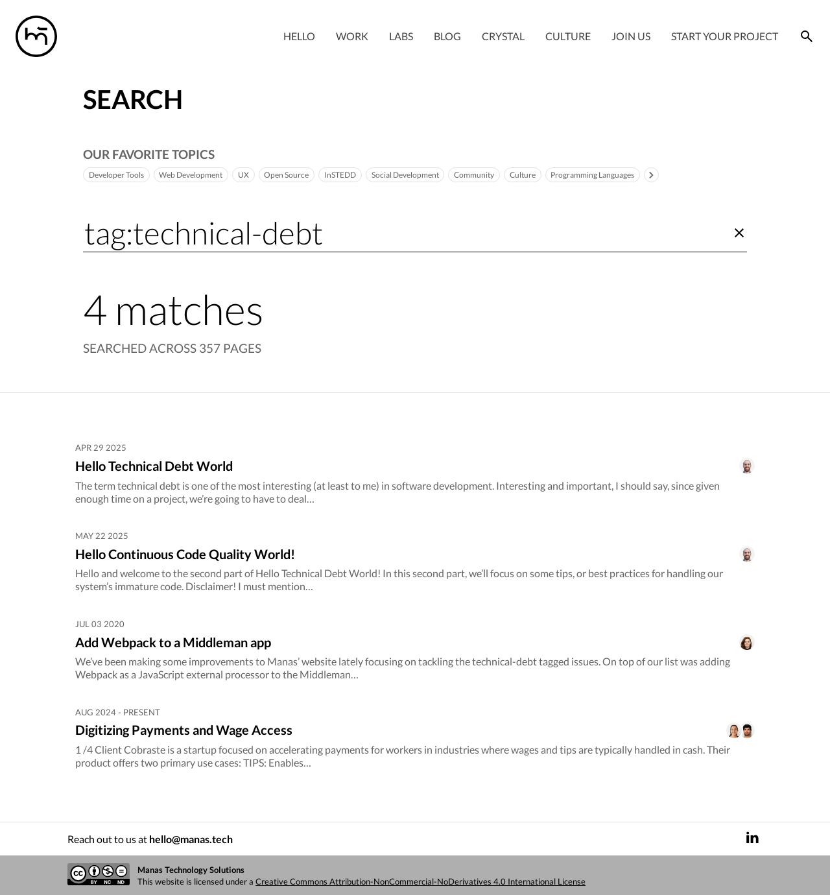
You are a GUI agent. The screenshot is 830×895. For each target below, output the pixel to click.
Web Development (202, 175)
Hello (299, 36)
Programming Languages (639, 175)
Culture (568, 36)
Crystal (503, 36)
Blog (447, 36)
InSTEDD (363, 175)
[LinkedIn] (752, 839)
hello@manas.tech (191, 839)
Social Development (434, 175)
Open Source (305, 175)
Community (510, 175)
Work (352, 36)
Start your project (724, 36)
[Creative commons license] (98, 875)
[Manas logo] (36, 36)
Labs (401, 36)
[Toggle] (704, 175)
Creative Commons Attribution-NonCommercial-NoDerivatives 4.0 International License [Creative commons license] (420, 881)
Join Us (630, 36)
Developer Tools (119, 175)
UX (259, 175)
